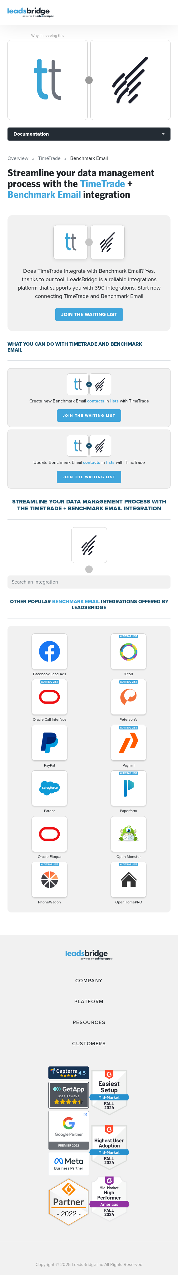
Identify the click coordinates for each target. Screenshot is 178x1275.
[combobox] (89, 582)
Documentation (31, 133)
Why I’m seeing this (47, 35)
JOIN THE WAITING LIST (89, 314)
